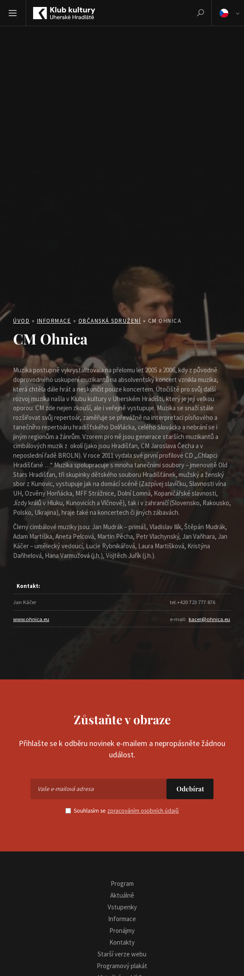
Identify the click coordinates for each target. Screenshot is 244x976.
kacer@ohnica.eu (209, 618)
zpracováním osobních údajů (143, 810)
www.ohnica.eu (31, 618)
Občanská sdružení (109, 320)
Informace (54, 320)
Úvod (21, 320)
